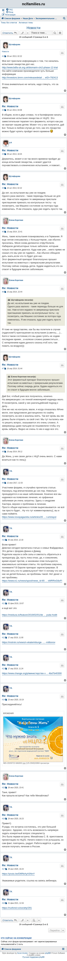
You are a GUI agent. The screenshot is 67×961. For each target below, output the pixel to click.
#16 (3, 819)
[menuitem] (9, 9)
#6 (3, 292)
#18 (3, 903)
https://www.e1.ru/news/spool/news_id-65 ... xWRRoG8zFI (32, 580)
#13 (3, 669)
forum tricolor (22, 953)
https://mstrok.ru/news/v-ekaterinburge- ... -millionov (28, 642)
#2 (3, 110)
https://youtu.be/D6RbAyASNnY (18, 873)
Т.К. (11, 471)
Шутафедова (14, 44)
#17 (3, 869)
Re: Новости (10, 106)
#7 (3, 369)
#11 (3, 603)
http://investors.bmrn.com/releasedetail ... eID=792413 (30, 77)
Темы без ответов (9, 22)
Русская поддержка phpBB (33, 957)
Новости (33, 28)
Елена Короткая (16, 220)
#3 (3, 154)
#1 (3, 56)
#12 (3, 638)
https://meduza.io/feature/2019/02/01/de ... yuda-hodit (29, 614)
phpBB (47, 953)
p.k (10, 143)
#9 (3, 483)
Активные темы (26, 22)
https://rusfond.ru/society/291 (17, 907)
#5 (3, 232)
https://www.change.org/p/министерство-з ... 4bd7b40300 (32, 673)
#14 (3, 700)
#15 (3, 788)
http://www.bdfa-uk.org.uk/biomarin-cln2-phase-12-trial (30, 67)
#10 (3, 540)
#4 (3, 188)
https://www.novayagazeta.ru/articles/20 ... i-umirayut (29, 517)
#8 (3, 452)
